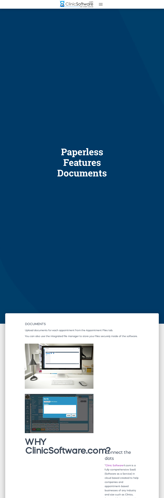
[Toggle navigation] (101, 4)
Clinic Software (114, 465)
